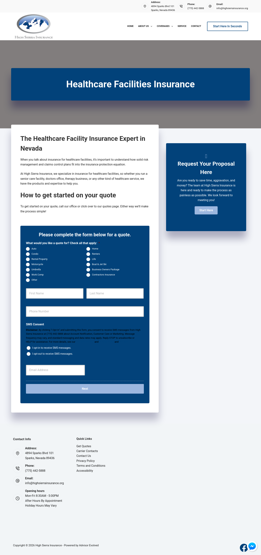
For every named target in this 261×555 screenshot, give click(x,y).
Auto (34, 248)
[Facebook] (244, 546)
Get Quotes (83, 444)
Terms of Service (85, 341)
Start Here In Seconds (227, 26)
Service (182, 26)
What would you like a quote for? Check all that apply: (63, 243)
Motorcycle (37, 264)
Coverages (165, 26)
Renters (96, 253)
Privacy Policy (106, 341)
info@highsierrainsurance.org (232, 8)
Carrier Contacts (87, 449)
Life (94, 259)
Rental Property (39, 259)
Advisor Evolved (89, 544)
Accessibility (84, 469)
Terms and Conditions (90, 464)
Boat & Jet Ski (99, 264)
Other (34, 279)
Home (130, 26)
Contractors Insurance (103, 274)
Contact (196, 26)
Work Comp (38, 274)
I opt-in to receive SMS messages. (51, 347)
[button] (206, 210)
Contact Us (83, 454)
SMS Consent (35, 324)
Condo (35, 253)
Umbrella (36, 269)
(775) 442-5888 (195, 8)
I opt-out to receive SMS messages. (52, 353)
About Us (146, 26)
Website (123, 341)
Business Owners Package (105, 269)
